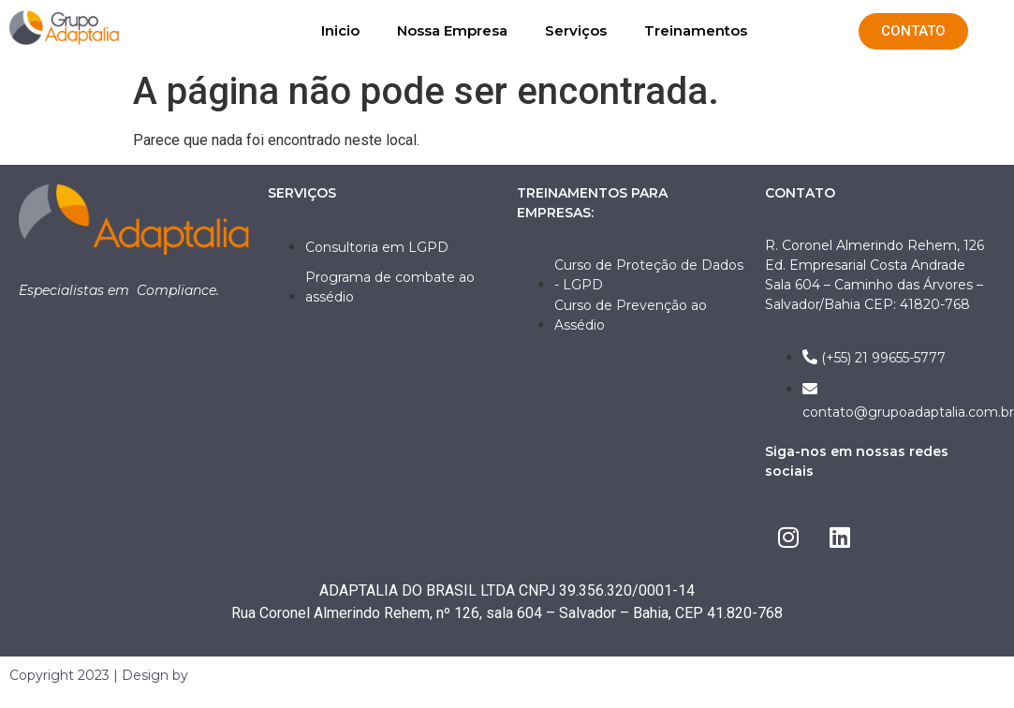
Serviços (576, 30)
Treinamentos (695, 30)
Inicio (340, 30)
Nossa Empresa (452, 30)
